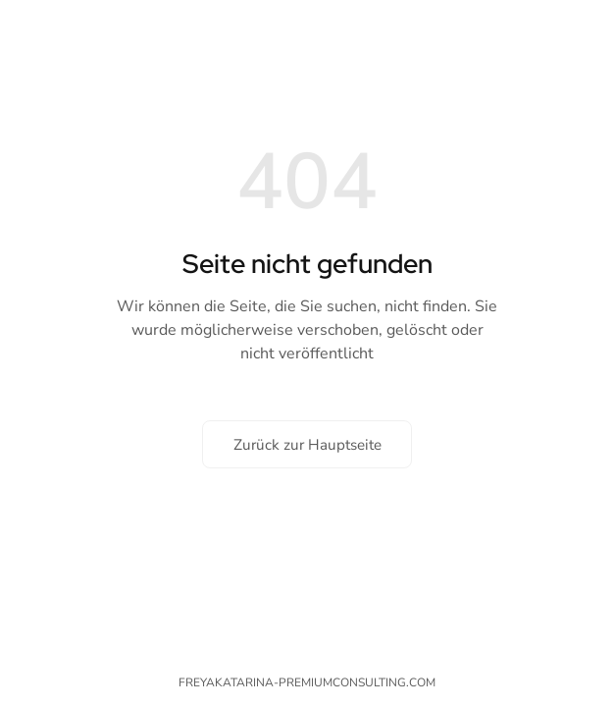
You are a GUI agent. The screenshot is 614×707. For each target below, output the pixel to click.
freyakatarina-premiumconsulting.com (307, 682)
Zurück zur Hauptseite (307, 445)
